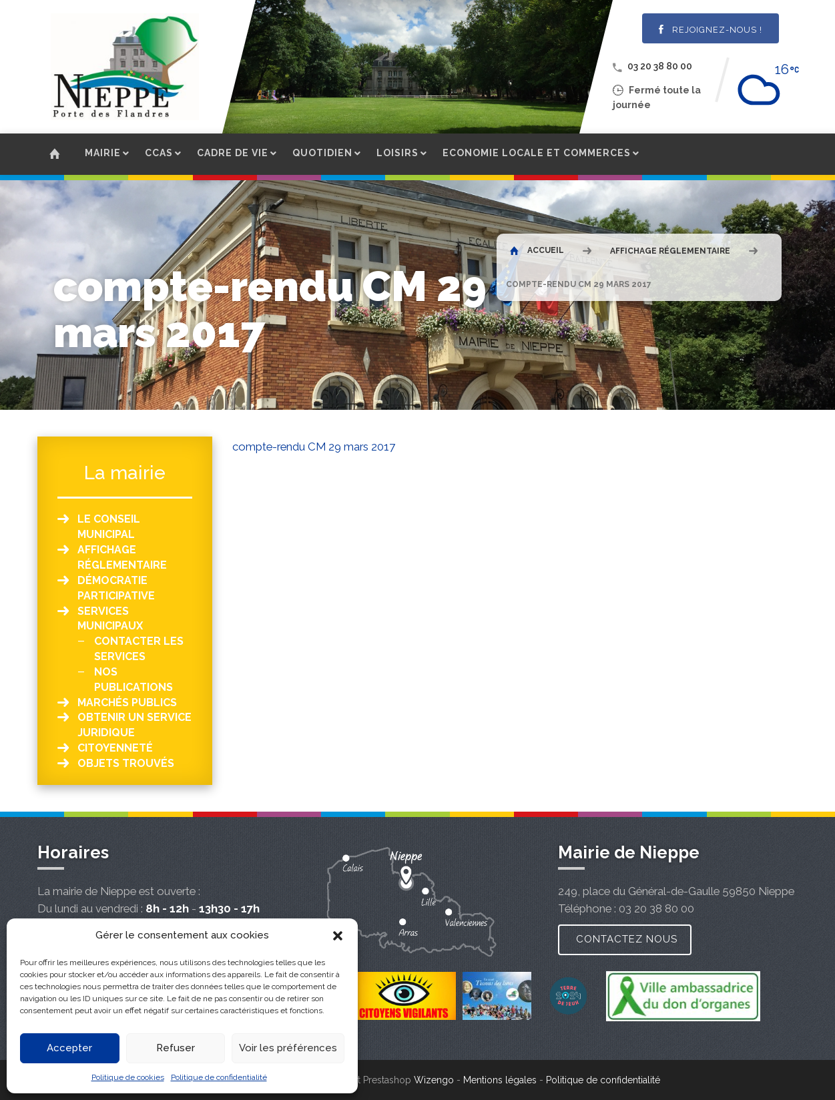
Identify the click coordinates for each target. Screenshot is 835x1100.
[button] (337, 935)
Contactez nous (626, 939)
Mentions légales (500, 1080)
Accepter (69, 1048)
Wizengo (434, 1080)
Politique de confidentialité (219, 1077)
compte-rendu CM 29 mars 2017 (313, 446)
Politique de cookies (127, 1077)
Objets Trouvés (125, 763)
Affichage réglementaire (670, 251)
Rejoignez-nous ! (710, 30)
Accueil (537, 250)
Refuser (175, 1048)
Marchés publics (127, 702)
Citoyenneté (115, 748)
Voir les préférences (288, 1048)
